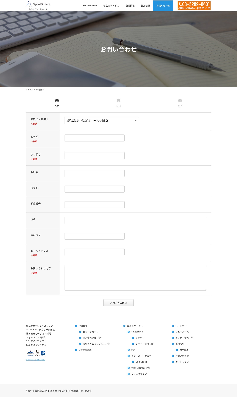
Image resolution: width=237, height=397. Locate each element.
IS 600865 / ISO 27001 (35, 359)
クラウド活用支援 (144, 343)
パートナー (181, 325)
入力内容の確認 (121, 302)
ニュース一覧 (182, 331)
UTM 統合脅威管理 (140, 367)
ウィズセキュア (139, 373)
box (133, 349)
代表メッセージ (91, 331)
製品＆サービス (135, 325)
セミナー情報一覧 (184, 337)
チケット (140, 337)
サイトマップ (182, 361)
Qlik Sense (141, 361)
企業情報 (83, 325)
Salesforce (137, 331)
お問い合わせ (182, 355)
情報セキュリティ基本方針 (96, 343)
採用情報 (179, 343)
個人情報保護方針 (92, 337)
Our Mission (85, 349)
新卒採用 (184, 349)
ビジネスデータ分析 (141, 355)
